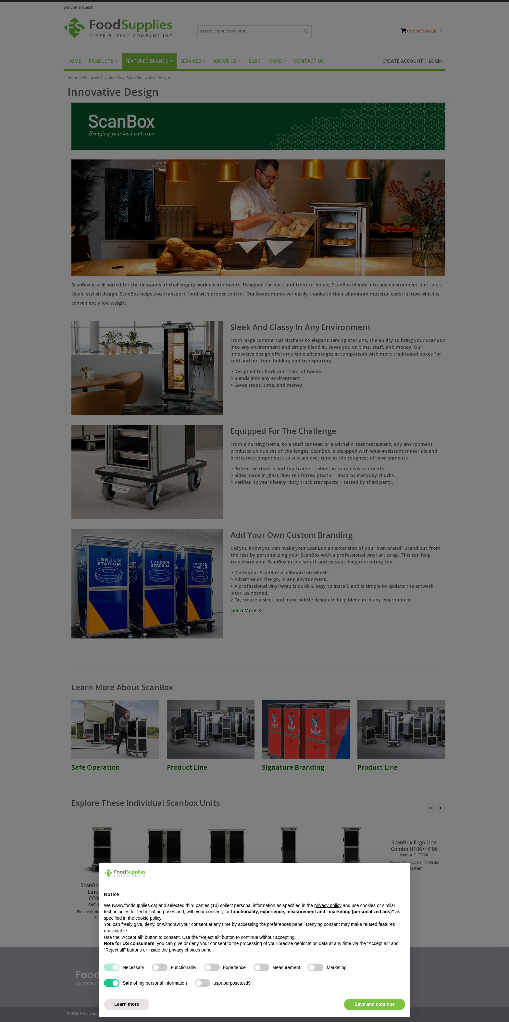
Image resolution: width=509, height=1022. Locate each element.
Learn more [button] (126, 1004)
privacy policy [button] (327, 905)
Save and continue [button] (374, 1004)
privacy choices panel (191, 950)
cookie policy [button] (148, 918)
